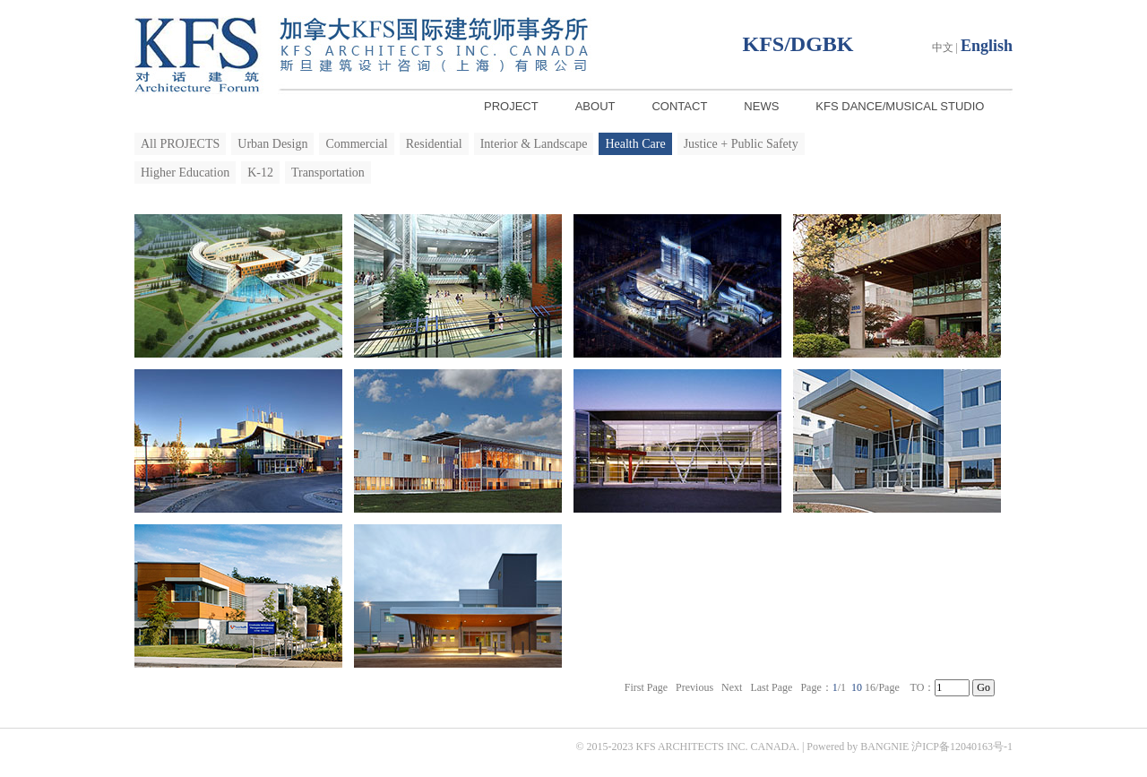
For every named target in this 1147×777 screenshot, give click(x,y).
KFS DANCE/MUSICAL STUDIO (899, 106)
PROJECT (511, 106)
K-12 (260, 172)
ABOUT (595, 106)
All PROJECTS (180, 144)
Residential (434, 144)
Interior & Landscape (534, 144)
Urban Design (272, 144)
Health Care (635, 144)
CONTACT (679, 106)
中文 (942, 47)
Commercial (356, 144)
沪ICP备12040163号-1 (962, 746)
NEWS (761, 106)
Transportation (328, 172)
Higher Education (185, 172)
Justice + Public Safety (741, 144)
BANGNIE (884, 746)
